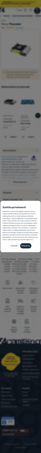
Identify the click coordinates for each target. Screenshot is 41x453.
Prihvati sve (25, 246)
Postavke (14, 246)
